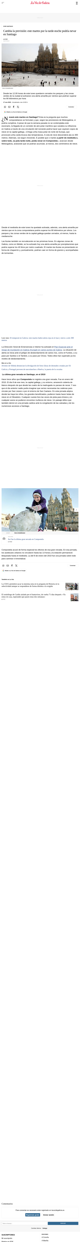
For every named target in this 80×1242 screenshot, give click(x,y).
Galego (44, 1228)
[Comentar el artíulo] (71, 107)
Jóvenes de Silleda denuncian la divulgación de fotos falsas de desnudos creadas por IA (36, 366)
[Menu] (3, 3)
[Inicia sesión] (76, 3)
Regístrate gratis (32, 1215)
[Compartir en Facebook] (13, 107)
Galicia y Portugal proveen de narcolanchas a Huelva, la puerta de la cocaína (32, 369)
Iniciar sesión (48, 1215)
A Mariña (45, 1241)
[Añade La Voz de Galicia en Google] (15, 112)
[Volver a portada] (40, 3)
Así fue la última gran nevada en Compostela (26, 539)
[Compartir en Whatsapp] (5, 107)
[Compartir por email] (9, 107)
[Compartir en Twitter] (18, 107)
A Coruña (45, 1237)
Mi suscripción (7, 1238)
